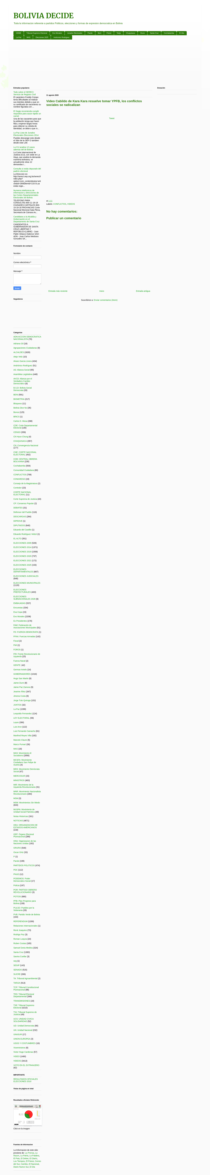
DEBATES (18, 508)
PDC (15, 870)
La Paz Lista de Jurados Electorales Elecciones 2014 (26, 134)
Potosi (109, 33)
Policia (16, 885)
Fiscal (16, 641)
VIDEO (16, 1056)
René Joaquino (20, 930)
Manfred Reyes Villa (22, 735)
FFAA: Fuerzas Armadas (24, 636)
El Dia (32, 1167)
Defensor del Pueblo (22, 512)
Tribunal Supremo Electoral (36, 33)
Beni (99, 33)
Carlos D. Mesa (20, 421)
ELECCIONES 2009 (22, 543)
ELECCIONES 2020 (22, 556)
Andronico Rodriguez (61, 37)
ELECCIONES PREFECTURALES (22, 590)
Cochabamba (169, 33)
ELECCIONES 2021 (22, 560)
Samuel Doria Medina (23, 948)
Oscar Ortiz (18, 852)
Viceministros (19, 1048)
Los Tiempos (19, 1161)
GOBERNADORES (22, 674)
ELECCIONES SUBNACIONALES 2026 (24, 597)
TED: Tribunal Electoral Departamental (23, 995)
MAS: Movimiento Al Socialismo (22, 754)
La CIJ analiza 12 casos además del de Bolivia (24, 148)
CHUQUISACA (20, 441)
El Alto (181, 33)
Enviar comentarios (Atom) (105, 300)
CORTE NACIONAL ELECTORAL (22, 493)
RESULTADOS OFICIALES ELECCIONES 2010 (25, 1080)
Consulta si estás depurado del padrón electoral (27, 170)
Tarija (119, 33)
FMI (15, 645)
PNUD (16, 874)
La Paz (18, 37)
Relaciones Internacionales (25, 926)
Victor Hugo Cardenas (23, 1052)
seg (15, 961)
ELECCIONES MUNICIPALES (26, 583)
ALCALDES (18, 352)
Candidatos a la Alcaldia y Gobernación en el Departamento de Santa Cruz (26, 219)
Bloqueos (17, 403)
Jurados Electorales (74, 33)
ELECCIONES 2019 (22, 552)
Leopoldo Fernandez (22, 713)
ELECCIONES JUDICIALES (25, 576)
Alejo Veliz (18, 357)
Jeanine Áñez (19, 691)
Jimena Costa (19, 696)
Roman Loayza (20, 939)
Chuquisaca (130, 33)
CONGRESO (19, 479)
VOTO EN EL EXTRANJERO (26, 1065)
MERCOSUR (19, 776)
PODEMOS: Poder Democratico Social (22, 879)
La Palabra (34, 1155)
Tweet (111, 118)
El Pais (16, 1158)
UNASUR (17, 1034)
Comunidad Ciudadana (23, 470)
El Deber (24, 1158)
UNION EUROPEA (21, 1039)
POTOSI (17, 896)
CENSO (17, 432)
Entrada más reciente (57, 291)
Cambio (24, 1164)
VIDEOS (71, 204)
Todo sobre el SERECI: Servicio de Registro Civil (24, 93)
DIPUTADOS (19, 525)
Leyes (16, 722)
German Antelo (20, 669)
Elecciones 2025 (42, 37)
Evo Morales (57, 33)
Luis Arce (17, 727)
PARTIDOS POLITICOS (24, 865)
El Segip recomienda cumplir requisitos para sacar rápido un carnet (27, 113)
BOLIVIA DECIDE (43, 15)
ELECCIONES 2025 (22, 565)
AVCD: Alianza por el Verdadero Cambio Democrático (22, 381)
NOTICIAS (18, 820)
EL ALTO (17, 538)
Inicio (101, 291)
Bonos (16, 412)
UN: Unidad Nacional (22, 1030)
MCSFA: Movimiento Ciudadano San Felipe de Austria (24, 762)
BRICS (16, 417)
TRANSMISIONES (21, 1001)
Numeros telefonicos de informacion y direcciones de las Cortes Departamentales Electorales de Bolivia (26, 194)
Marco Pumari (19, 744)
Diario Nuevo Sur (21, 1167)
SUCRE (16, 974)
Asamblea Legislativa (22, 374)
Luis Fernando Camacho (24, 731)
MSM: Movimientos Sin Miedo (26, 802)
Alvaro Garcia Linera (22, 361)
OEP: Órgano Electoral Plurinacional (23, 835)
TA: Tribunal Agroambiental (25, 978)
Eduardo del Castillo (22, 530)
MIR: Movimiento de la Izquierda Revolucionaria (24, 786)
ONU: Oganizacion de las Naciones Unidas (24, 842)
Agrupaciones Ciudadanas (25, 348)
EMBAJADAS (19, 603)
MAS (28, 37)
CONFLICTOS (59, 204)
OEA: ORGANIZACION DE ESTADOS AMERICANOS (25, 826)
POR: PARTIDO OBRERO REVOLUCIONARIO (25, 891)
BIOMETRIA (18, 399)
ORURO (17, 848)
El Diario (33, 1158)
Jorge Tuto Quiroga (22, 700)
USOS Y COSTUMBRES (24, 1043)
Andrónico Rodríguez (22, 365)
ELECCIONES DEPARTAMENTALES (23, 570)
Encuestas (18, 607)
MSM (15, 798)
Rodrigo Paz (18, 934)
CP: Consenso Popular (23, 503)
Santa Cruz (154, 33)
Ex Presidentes (20, 621)
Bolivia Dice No (20, 408)
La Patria (24, 1155)
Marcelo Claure (20, 740)
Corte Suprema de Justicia (25, 499)
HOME (18, 33)
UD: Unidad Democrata (23, 1026)
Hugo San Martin (20, 678)
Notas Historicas (20, 816)
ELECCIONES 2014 (22, 547)
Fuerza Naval (19, 661)
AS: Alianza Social (21, 370)
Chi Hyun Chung (20, 436)
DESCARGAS (19, 516)
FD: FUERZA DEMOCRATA (25, 632)
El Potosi (30, 1161)
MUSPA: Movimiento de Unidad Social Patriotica (24, 810)
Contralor (17, 488)
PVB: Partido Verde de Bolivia (26, 914)
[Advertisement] (99, 64)
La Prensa (29, 1153)
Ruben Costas (19, 943)
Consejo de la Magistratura (25, 483)
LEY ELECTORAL (21, 718)
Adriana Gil (18, 343)
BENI (15, 395)
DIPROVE (17, 521)
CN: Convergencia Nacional (25, 445)
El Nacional (34, 1164)
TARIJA (16, 983)
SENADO (17, 970)
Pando (90, 33)
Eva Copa (17, 612)
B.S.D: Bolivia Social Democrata (22, 389)
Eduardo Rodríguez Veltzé (25, 534)
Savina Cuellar (19, 956)
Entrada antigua (143, 291)
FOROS (17, 649)
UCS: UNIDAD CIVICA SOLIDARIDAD (23, 1020)
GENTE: (17, 665)
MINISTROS (19, 780)
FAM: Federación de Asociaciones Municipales (24, 626)
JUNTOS (17, 705)
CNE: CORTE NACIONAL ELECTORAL (24, 453)
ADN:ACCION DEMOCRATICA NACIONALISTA (27, 338)
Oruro (142, 33)
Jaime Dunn (18, 683)
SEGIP (16, 965)
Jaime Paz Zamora (21, 687)
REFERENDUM (20, 921)
